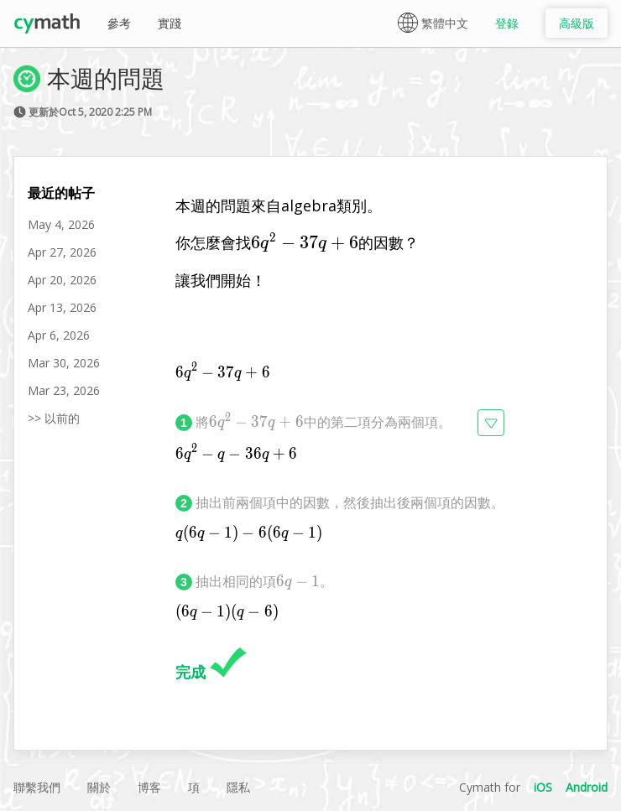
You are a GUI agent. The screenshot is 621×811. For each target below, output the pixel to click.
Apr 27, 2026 (62, 252)
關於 (99, 787)
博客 (149, 787)
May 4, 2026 (61, 224)
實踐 (169, 23)
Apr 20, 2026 (62, 280)
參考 (119, 23)
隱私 (238, 787)
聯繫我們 (36, 787)
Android (587, 787)
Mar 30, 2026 (64, 363)
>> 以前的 (54, 418)
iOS (543, 787)
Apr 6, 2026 (59, 335)
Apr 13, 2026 (62, 307)
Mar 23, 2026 (64, 390)
